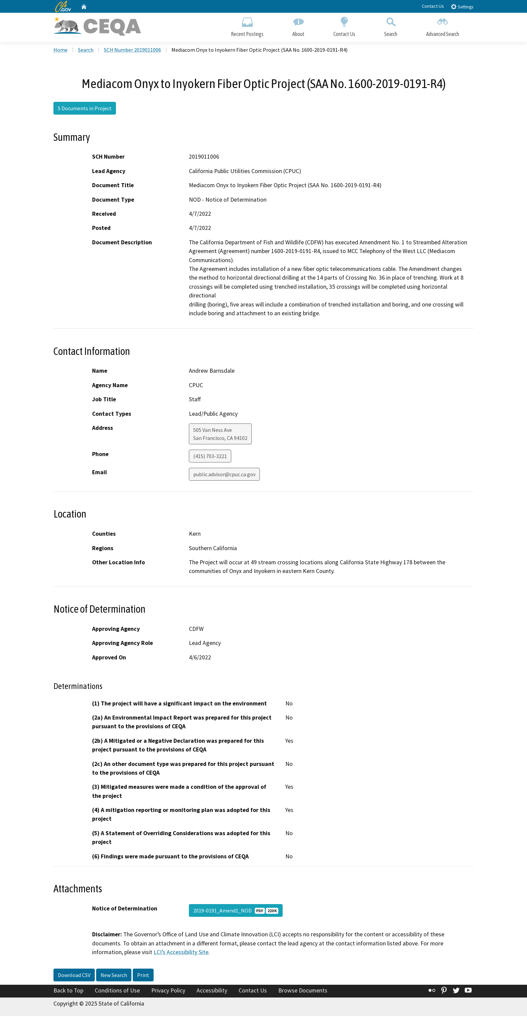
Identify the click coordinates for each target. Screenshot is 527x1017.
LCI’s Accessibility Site (181, 953)
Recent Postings (247, 26)
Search (390, 26)
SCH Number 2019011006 (132, 50)
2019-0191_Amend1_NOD (235, 911)
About (298, 26)
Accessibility (212, 991)
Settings (462, 6)
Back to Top (68, 991)
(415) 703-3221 (210, 457)
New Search (113, 975)
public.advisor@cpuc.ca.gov (224, 475)
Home (60, 50)
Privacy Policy (168, 991)
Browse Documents (302, 991)
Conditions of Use (117, 991)
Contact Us (433, 6)
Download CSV (74, 975)
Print (143, 975)
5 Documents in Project (85, 109)
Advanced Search (442, 26)
